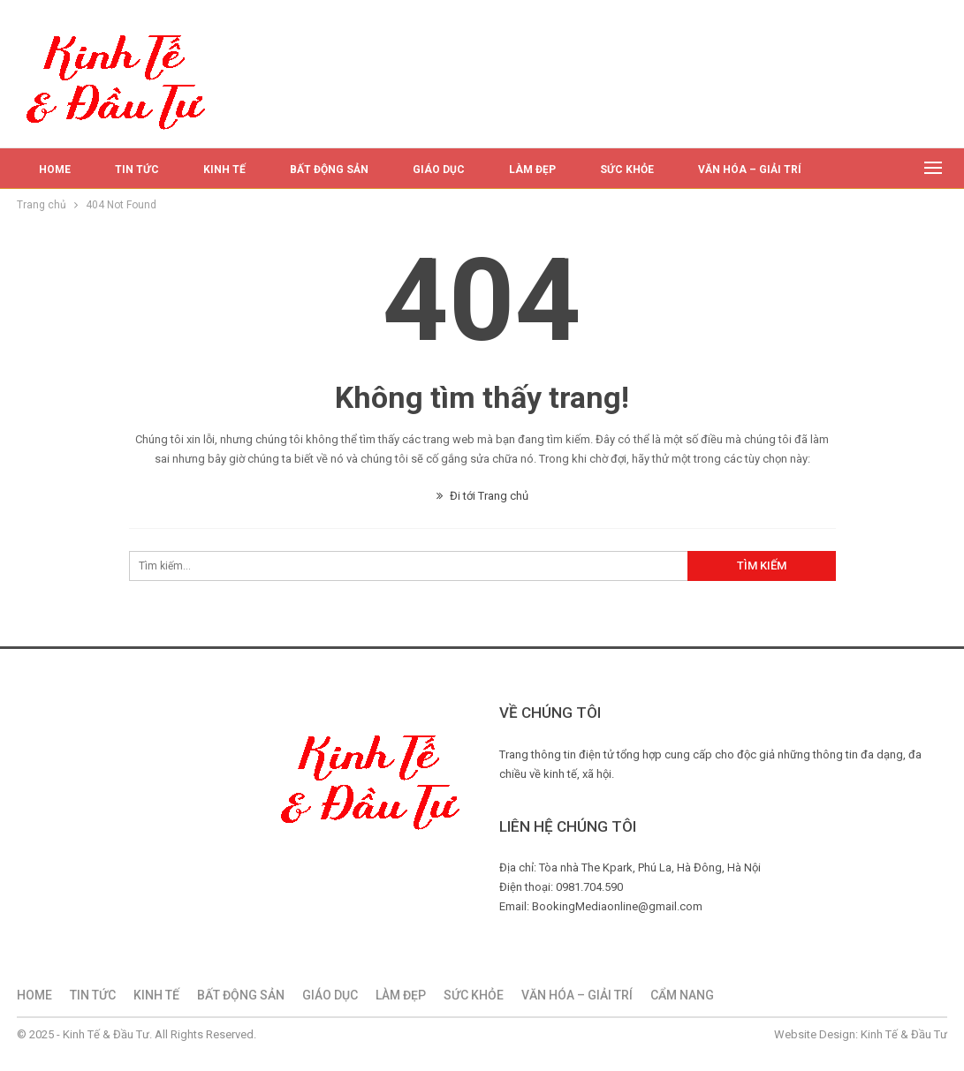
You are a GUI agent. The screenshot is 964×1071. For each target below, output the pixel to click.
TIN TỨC (137, 169)
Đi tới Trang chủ (482, 495)
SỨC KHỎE (627, 169)
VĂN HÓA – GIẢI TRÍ (749, 169)
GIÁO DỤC (439, 169)
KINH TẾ (224, 169)
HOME (55, 169)
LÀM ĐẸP (532, 169)
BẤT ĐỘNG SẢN (329, 169)
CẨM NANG (682, 995)
